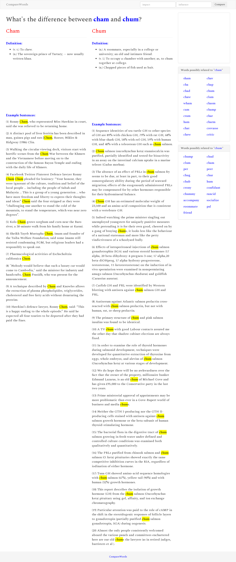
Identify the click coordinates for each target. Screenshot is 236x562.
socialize (213, 200)
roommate (190, 206)
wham (187, 103)
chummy (189, 194)
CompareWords (17, 4)
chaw (187, 97)
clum (186, 162)
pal (209, 206)
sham (187, 78)
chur (210, 175)
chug (186, 175)
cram (186, 116)
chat (186, 128)
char (210, 116)
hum (210, 181)
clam (210, 97)
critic (210, 134)
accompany (191, 200)
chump (188, 156)
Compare (220, 4)
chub (186, 181)
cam (186, 109)
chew (187, 134)
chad (186, 91)
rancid (211, 194)
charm (211, 122)
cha (185, 84)
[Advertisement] (46, 87)
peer (210, 169)
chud (210, 156)
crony (187, 187)
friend (187, 212)
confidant (213, 187)
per (185, 169)
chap (210, 84)
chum (131, 19)
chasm (211, 103)
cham (101, 19)
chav (210, 78)
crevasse (212, 128)
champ (211, 109)
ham (186, 122)
